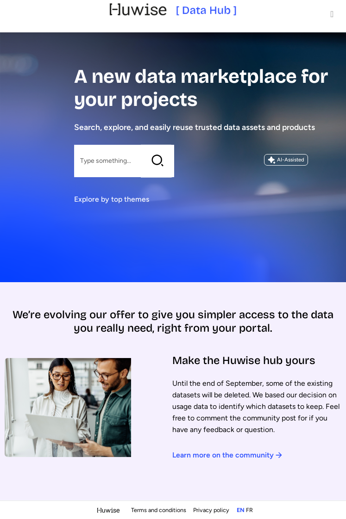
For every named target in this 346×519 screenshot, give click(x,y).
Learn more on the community (227, 455)
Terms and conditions (159, 510)
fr (249, 510)
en (241, 510)
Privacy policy (212, 510)
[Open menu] (332, 14)
